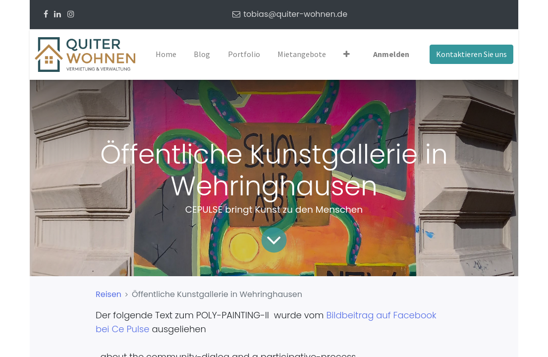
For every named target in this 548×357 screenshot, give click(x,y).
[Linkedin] (57, 14)
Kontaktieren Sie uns (471, 54)
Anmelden (391, 54)
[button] (346, 54)
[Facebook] (46, 14)
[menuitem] (166, 54)
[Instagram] (70, 14)
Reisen (108, 294)
